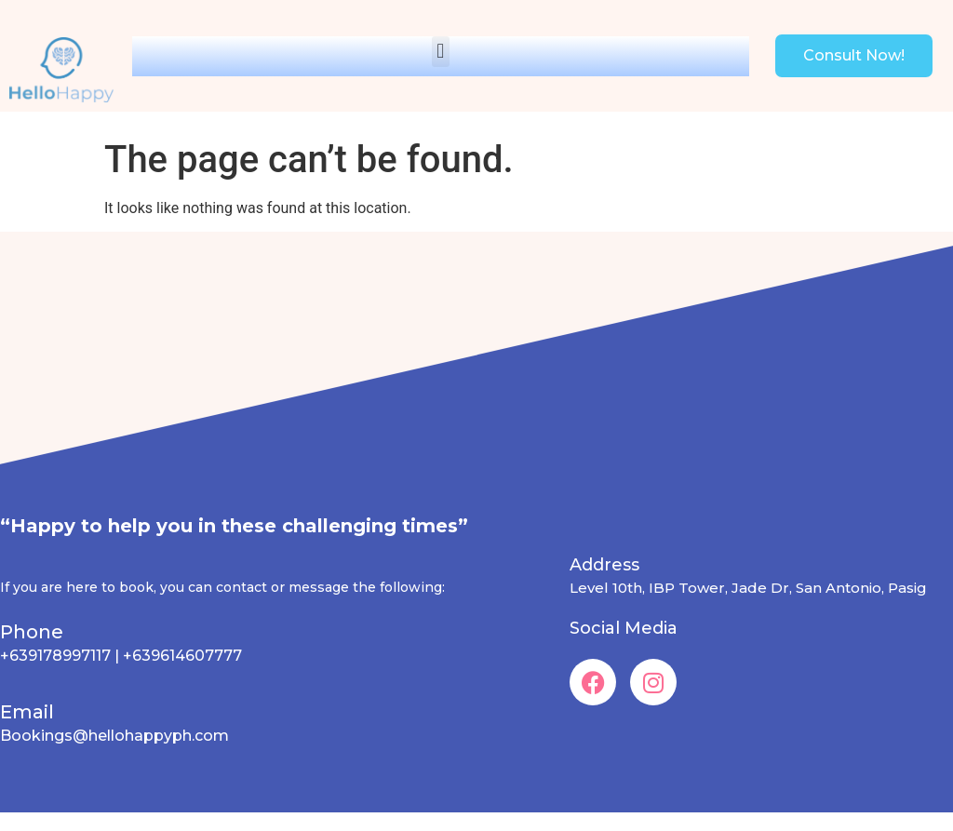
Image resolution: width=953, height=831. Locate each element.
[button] (441, 51)
